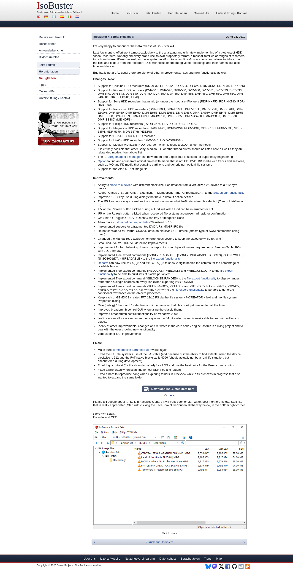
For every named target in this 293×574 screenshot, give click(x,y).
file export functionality (166, 258)
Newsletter (241, 566)
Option (102, 161)
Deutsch (46, 17)
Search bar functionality (228, 192)
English (39, 17)
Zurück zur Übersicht (159, 542)
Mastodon (215, 566)
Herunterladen (177, 13)
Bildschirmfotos (49, 57)
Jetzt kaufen (153, 13)
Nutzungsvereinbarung (140, 558)
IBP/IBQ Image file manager (122, 156)
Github (235, 566)
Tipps (42, 84)
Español (62, 17)
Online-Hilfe (201, 13)
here (171, 395)
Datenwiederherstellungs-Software (65, 12)
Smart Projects (65, 565)
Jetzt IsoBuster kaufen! (58, 129)
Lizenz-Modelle (110, 558)
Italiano (70, 17)
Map (219, 558)
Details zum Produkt (52, 37)
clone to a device (121, 185)
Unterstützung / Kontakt (231, 13)
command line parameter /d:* (131, 349)
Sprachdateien (190, 558)
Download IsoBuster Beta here (173, 389)
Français (54, 17)
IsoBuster (132, 13)
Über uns (90, 558)
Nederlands (78, 17)
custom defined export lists (131, 222)
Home (115, 13)
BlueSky (208, 566)
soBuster (55, 5)
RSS (248, 566)
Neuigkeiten (47, 78)
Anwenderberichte (51, 50)
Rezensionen (47, 44)
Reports (103, 263)
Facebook (228, 566)
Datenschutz (167, 558)
